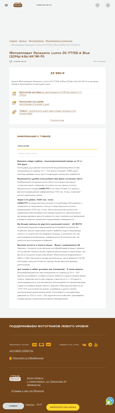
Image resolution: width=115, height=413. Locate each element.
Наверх (13, 406)
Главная (13, 41)
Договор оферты (21, 350)
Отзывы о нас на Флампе (27, 390)
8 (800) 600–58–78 (44, 5)
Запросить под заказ (63, 407)
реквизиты (34, 384)
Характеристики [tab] (27, 154)
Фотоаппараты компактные (59, 41)
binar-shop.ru (35, 378)
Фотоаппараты (36, 41)
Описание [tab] (23, 146)
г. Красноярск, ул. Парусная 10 (46, 381)
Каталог (23, 41)
